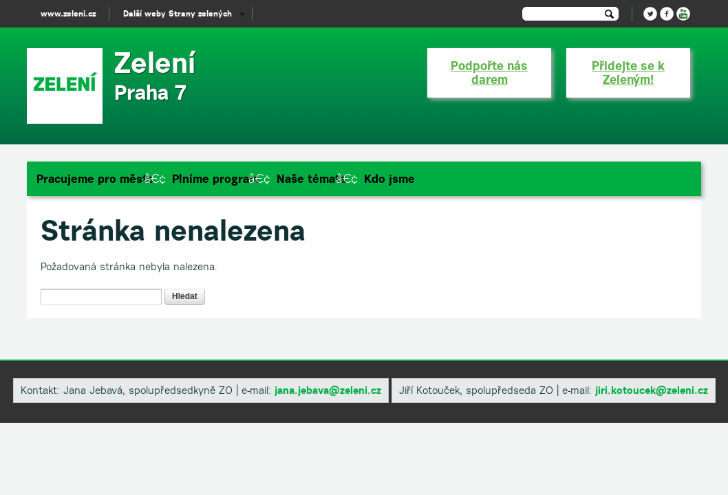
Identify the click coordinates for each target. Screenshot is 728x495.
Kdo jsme (389, 178)
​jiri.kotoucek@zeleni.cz (651, 390)
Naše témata (311, 178)
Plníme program (215, 178)
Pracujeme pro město (95, 178)
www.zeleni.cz (68, 13)
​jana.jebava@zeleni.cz (328, 390)
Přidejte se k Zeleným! (628, 72)
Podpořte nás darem (489, 72)
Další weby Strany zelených (177, 13)
